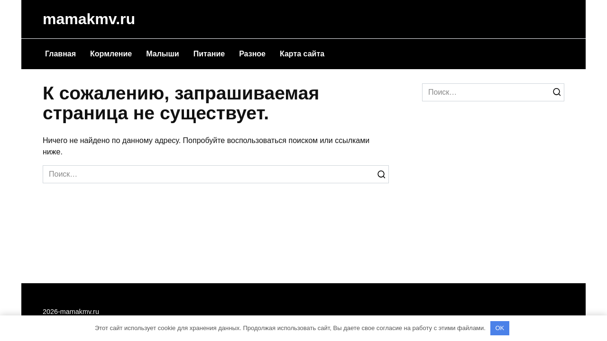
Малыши (162, 54)
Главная (60, 54)
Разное (252, 54)
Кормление (111, 54)
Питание (209, 54)
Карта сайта (302, 54)
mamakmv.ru (89, 18)
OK (499, 328)
